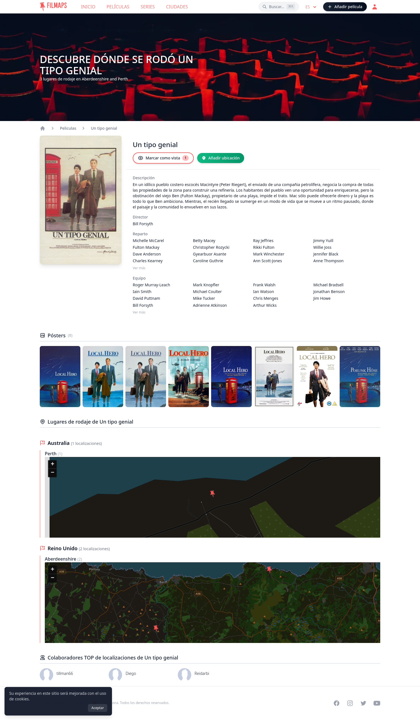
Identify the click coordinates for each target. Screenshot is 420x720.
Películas (118, 7)
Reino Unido (63, 548)
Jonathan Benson (329, 291)
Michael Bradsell (328, 284)
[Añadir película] (345, 6)
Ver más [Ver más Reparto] (139, 268)
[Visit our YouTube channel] (377, 703)
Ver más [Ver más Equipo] (139, 312)
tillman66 (65, 673)
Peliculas (68, 128)
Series (148, 7)
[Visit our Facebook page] (336, 703)
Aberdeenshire (61, 559)
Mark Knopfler (206, 284)
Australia (59, 443)
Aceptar (97, 707)
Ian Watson (263, 291)
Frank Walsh (264, 284)
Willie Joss (322, 247)
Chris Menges (265, 298)
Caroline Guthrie (208, 260)
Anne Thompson (328, 260)
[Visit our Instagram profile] (350, 703)
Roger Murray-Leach (151, 284)
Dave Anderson (147, 254)
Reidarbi (202, 673)
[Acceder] (374, 6)
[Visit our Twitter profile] (363, 703)
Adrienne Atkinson (210, 305)
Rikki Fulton (263, 247)
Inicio (88, 7)
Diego (130, 673)
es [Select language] (311, 7)
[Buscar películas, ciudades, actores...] (279, 6)
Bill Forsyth (143, 223)
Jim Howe (322, 298)
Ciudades (177, 7)
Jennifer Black (326, 254)
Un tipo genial (104, 128)
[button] (212, 494)
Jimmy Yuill (323, 240)
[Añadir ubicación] (220, 158)
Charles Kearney (148, 260)
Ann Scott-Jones (267, 260)
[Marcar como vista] (163, 158)
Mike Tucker (204, 298)
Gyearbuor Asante (209, 254)
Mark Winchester (268, 254)
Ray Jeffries (263, 240)
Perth (51, 453)
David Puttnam (146, 298)
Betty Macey (204, 240)
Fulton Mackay (146, 247)
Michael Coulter (207, 291)
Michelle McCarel (148, 240)
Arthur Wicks (265, 305)
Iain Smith (142, 291)
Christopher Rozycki (211, 247)
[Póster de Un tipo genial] (60, 376)
